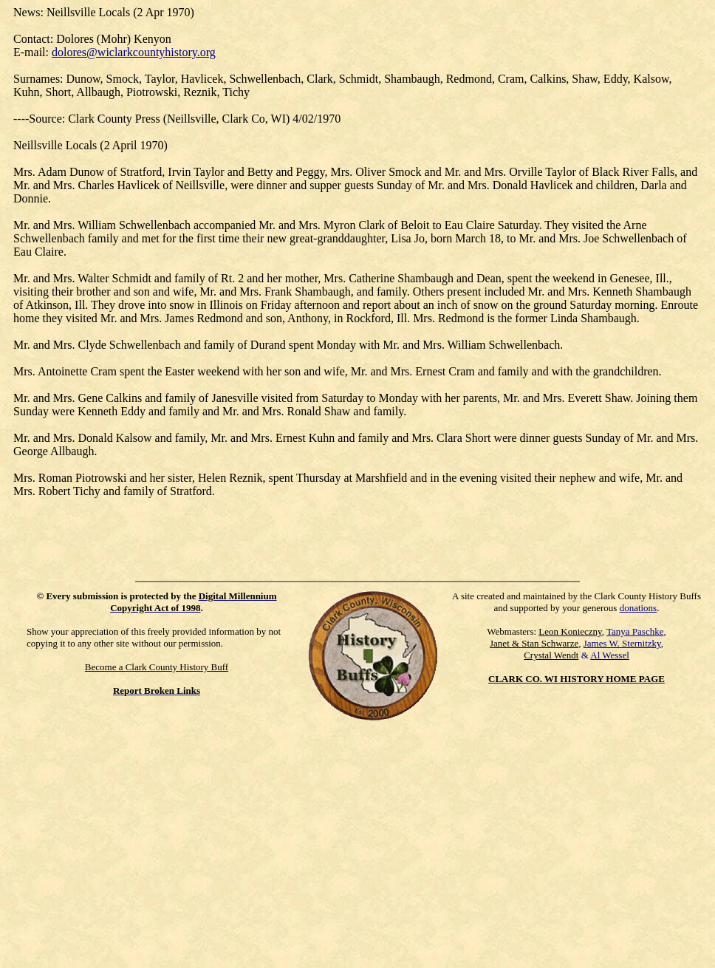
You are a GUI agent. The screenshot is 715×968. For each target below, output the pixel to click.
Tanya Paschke (634, 631)
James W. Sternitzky (622, 643)
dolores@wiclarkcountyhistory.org (134, 52)
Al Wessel (609, 655)
